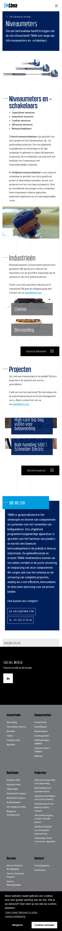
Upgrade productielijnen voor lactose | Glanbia (44, 805)
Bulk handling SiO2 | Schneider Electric (42, 797)
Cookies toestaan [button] (44, 925)
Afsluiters (38, 763)
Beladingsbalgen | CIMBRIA (42, 750)
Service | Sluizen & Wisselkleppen (14, 875)
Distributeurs (40, 877)
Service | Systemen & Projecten (15, 883)
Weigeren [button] (17, 925)
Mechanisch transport (16, 805)
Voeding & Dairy (13, 748)
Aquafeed (11, 752)
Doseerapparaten (41, 743)
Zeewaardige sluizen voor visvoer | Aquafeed (44, 847)
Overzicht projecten (36, 478)
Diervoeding (12, 730)
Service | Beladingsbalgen (14, 891)
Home (10, 5)
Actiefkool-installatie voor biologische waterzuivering (43, 838)
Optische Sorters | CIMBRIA (42, 758)
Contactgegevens (41, 873)
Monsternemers (41, 738)
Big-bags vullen (13, 787)
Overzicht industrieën (36, 355)
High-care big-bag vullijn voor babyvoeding (44, 789)
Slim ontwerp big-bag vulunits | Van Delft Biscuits (43, 826)
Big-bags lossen (13, 792)
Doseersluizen (40, 730)
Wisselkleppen (40, 734)
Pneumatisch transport (16, 801)
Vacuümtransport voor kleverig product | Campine (44, 815)
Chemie (10, 743)
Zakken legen (12, 796)
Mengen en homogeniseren (13, 821)
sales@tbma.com (33, 292)
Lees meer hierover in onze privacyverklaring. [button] (21, 914)
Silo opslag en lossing (20, 16)
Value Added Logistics (16, 734)
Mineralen (11, 738)
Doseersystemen (14, 810)
